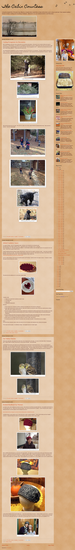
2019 (58, 274)
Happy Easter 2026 (60, 65)
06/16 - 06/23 (60, 209)
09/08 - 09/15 (60, 229)
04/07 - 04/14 (60, 192)
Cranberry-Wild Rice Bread (65, 144)
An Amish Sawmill (63, 137)
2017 (58, 271)
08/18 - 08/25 (60, 224)
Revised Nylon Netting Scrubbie (66, 130)
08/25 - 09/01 (60, 226)
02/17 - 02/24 (60, 180)
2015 (58, 267)
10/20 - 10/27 (60, 240)
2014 (58, 266)
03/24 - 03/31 (60, 189)
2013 (58, 169)
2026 (58, 286)
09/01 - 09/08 (60, 228)
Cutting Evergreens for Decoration (14, 42)
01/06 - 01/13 (60, 170)
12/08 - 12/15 (60, 258)
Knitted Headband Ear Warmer (13, 405)
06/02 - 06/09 (60, 206)
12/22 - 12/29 (60, 262)
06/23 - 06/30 (60, 211)
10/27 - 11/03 (60, 241)
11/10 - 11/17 (60, 245)
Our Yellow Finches (9, 339)
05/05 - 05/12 (60, 199)
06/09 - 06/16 (60, 207)
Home (28, 545)
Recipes (16, 332)
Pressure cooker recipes (10, 332)
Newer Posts (5, 545)
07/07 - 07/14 (60, 214)
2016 (58, 269)
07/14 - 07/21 (60, 216)
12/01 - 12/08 (60, 257)
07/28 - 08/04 (60, 219)
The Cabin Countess (22, 7)
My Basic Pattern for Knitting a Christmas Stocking (65, 110)
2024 (58, 283)
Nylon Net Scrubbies (64, 158)
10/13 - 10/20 (60, 238)
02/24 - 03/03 (60, 182)
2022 (58, 279)
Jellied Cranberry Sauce (10, 243)
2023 (58, 281)
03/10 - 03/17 (60, 185)
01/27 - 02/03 (60, 175)
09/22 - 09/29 (60, 233)
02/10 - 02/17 (60, 179)
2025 (58, 284)
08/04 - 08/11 (60, 221)
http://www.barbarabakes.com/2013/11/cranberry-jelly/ (13, 255)
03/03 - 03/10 (60, 184)
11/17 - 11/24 (60, 246)
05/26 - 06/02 (60, 204)
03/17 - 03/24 (60, 187)
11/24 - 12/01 (60, 248)
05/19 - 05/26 (60, 202)
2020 (58, 276)
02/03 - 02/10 (60, 177)
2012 (58, 167)
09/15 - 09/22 (60, 231)
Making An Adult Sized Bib (65, 151)
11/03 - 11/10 (60, 243)
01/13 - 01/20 (60, 172)
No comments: (21, 236)
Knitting (7, 541)
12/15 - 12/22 (60, 260)
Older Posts (51, 545)
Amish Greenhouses (64, 102)
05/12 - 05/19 (60, 201)
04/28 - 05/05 (60, 197)
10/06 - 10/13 (60, 236)
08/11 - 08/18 (60, 223)
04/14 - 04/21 (60, 194)
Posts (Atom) (9, 547)
